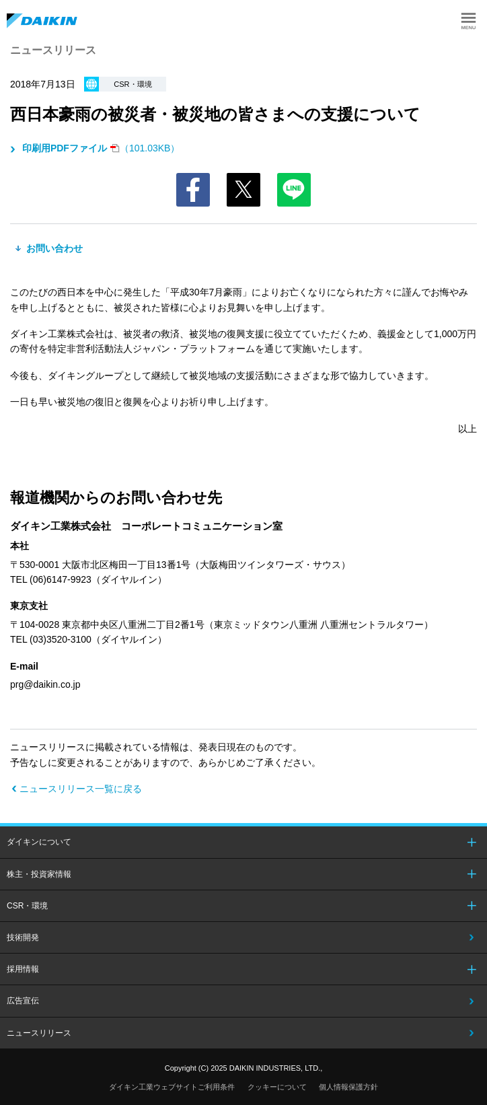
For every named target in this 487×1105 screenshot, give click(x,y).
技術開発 (23, 937)
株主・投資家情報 (39, 874)
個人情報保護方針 (348, 1087)
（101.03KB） (100, 148)
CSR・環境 (27, 906)
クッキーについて (277, 1087)
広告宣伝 (23, 1000)
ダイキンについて (39, 842)
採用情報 (23, 969)
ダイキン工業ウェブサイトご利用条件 (172, 1087)
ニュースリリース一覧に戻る (81, 788)
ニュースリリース (39, 1033)
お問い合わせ (53, 248)
